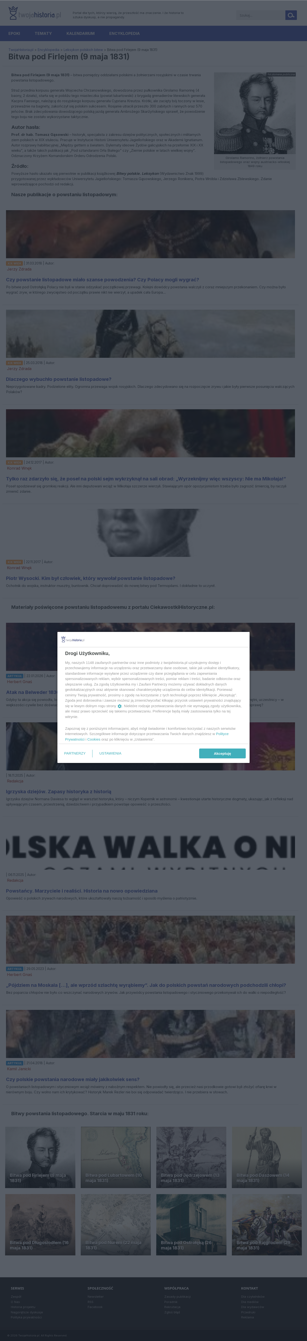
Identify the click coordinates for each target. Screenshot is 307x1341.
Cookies (93, 739)
